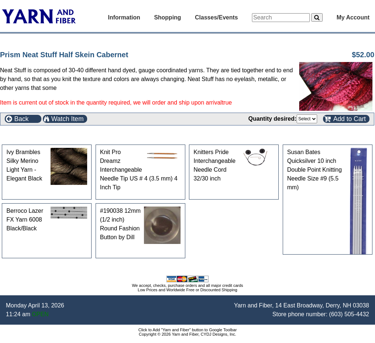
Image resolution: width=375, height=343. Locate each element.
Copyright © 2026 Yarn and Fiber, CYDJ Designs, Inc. (187, 334)
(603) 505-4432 (349, 314)
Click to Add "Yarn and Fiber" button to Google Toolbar (187, 330)
